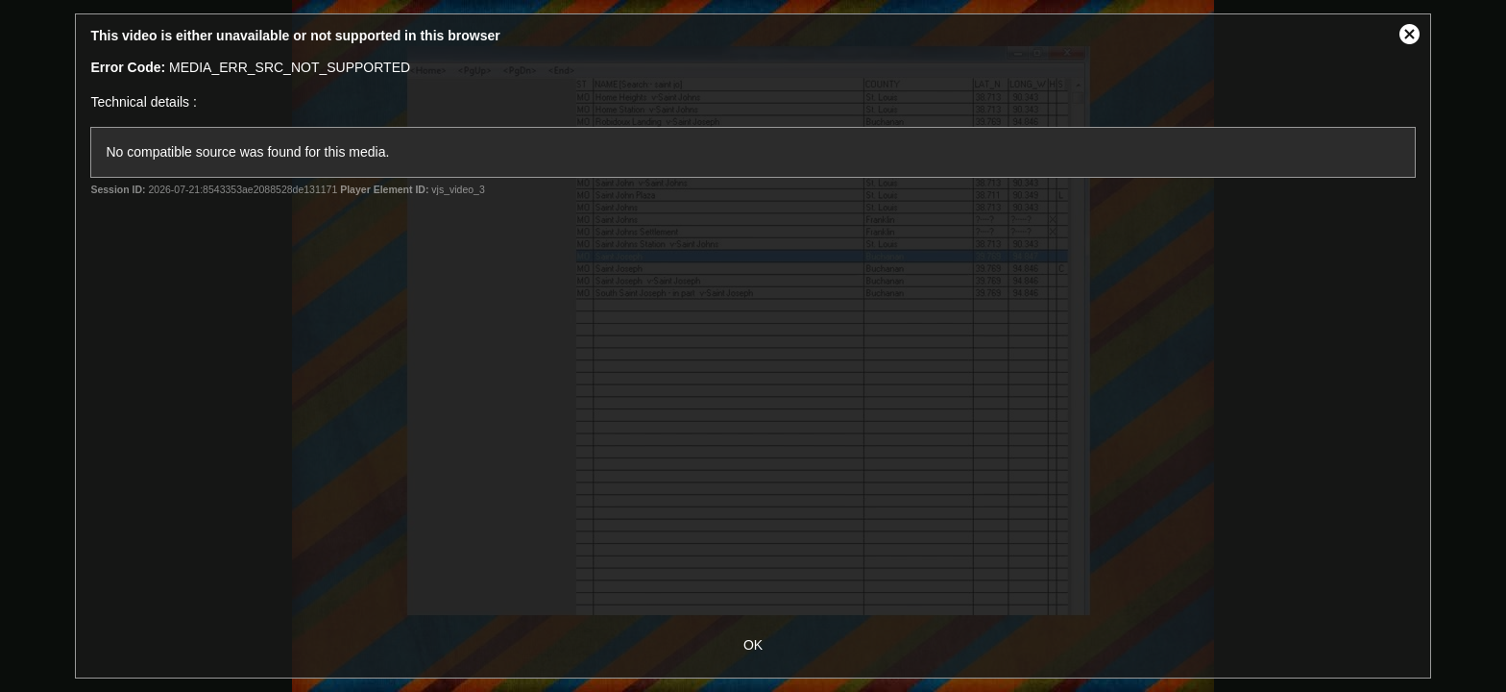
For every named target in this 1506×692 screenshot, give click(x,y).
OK (753, 645)
